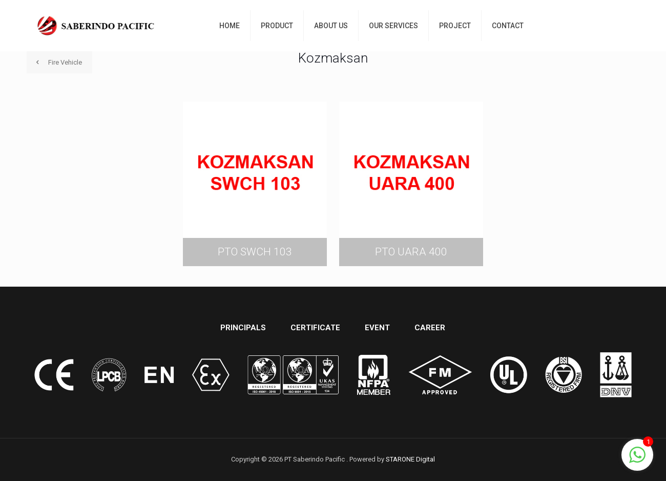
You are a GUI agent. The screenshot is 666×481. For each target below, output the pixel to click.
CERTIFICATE (315, 327)
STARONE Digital (410, 459)
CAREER (429, 327)
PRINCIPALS (243, 327)
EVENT (377, 327)
